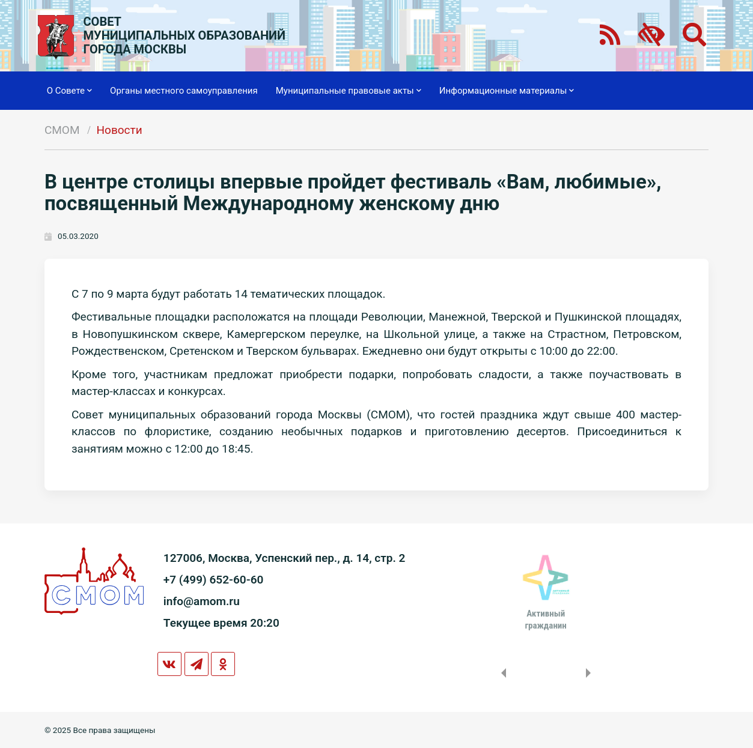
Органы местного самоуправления (184, 90)
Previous (501, 673)
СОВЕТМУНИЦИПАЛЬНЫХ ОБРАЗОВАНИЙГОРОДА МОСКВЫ (185, 35)
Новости (119, 130)
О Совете (69, 90)
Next (591, 673)
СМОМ (62, 130)
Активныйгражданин (546, 619)
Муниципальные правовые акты (348, 90)
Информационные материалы (507, 90)
